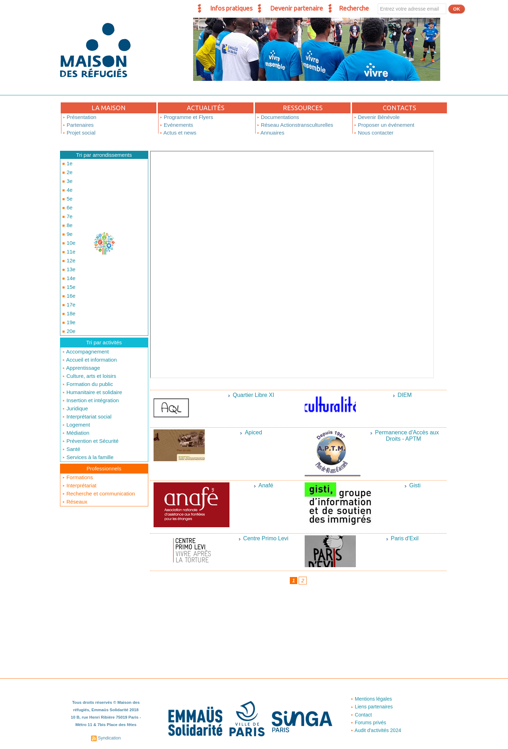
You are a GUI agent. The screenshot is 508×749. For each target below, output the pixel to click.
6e (66, 200)
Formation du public (87, 354)
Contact (360, 715)
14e (68, 259)
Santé (71, 417)
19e (68, 296)
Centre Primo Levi (266, 538)
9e (66, 222)
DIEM (405, 395)
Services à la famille (88, 424)
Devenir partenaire (296, 8)
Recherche (354, 8)
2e (66, 170)
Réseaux (74, 467)
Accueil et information (89, 331)
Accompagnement (85, 323)
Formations (77, 444)
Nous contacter (374, 133)
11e (68, 237)
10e (68, 229)
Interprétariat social (87, 385)
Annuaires (271, 133)
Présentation (79, 117)
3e (66, 177)
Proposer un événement (384, 125)
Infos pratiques (231, 8)
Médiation (75, 401)
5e (66, 192)
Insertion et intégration (90, 370)
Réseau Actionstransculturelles (295, 125)
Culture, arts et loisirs (89, 346)
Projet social (79, 133)
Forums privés (368, 723)
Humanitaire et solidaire (92, 362)
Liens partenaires (371, 707)
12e (68, 244)
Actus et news (178, 133)
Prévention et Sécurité (90, 409)
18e (68, 289)
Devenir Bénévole (377, 117)
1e (66, 163)
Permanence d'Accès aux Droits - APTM (407, 435)
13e (68, 252)
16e (68, 274)
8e (66, 215)
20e (68, 304)
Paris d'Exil (405, 538)
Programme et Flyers (186, 117)
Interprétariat (79, 452)
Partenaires (78, 125)
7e (66, 207)
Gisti (415, 485)
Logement (76, 393)
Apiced (253, 432)
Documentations (278, 117)
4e (66, 185)
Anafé (266, 485)
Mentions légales (371, 699)
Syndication (109, 737)
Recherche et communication (98, 460)
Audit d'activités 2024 (376, 730)
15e (68, 266)
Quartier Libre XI (253, 395)
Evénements (176, 125)
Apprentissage (81, 338)
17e (68, 281)
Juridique (75, 377)
